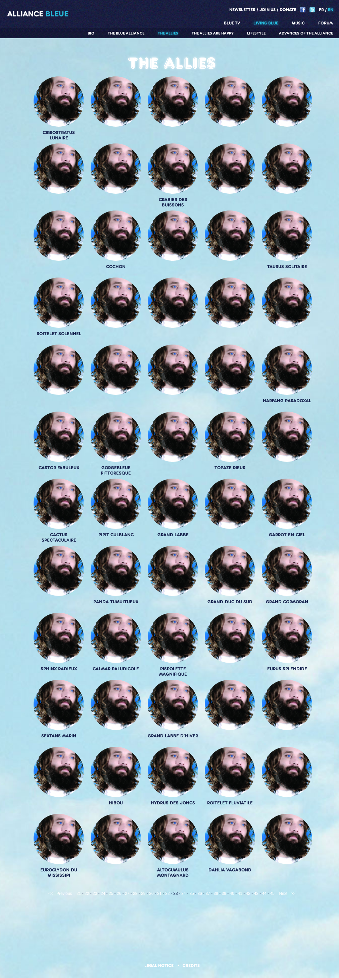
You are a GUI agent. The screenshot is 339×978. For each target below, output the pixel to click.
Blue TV (232, 22)
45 (272, 893)
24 (103, 893)
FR (321, 9)
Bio (91, 33)
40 (232, 893)
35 (191, 893)
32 (167, 893)
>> (293, 893)
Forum (325, 22)
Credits (191, 965)
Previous (64, 893)
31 (159, 893)
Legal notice (159, 965)
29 (143, 893)
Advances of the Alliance (306, 33)
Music (298, 22)
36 (199, 893)
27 (127, 893)
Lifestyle (256, 33)
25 (111, 893)
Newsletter (242, 9)
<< (50, 893)
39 (224, 893)
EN (330, 9)
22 (87, 893)
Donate (288, 9)
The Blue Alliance (126, 33)
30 (151, 893)
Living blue (265, 22)
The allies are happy (213, 33)
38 (215, 893)
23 (95, 893)
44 (264, 893)
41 (240, 893)
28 (135, 893)
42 (248, 893)
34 (183, 893)
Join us (267, 9)
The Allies (168, 33)
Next (283, 893)
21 (79, 893)
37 (207, 893)
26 (119, 893)
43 (256, 893)
